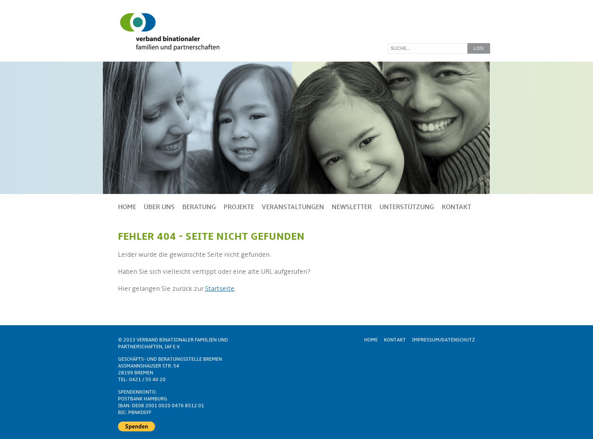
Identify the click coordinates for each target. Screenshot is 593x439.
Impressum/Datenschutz (443, 340)
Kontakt (456, 207)
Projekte (239, 207)
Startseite (219, 289)
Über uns (159, 207)
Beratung (199, 207)
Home (127, 207)
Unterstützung (406, 207)
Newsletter (352, 207)
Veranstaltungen (293, 207)
